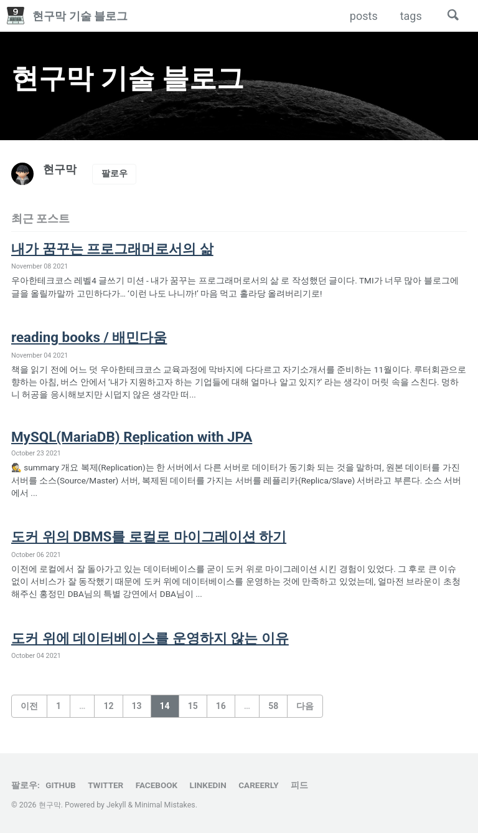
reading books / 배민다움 (90, 337)
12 (108, 706)
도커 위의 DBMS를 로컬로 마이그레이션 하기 (154, 536)
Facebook (156, 785)
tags (410, 15)
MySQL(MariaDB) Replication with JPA (132, 437)
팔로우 (114, 173)
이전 (29, 706)
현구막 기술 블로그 (80, 15)
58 (273, 706)
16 (221, 706)
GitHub (60, 785)
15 (193, 706)
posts (363, 15)
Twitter (105, 785)
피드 (299, 785)
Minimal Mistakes (164, 804)
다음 (305, 706)
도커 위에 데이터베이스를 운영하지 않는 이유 (156, 638)
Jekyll (116, 804)
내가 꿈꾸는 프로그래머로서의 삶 (116, 248)
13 (137, 706)
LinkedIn (208, 785)
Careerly (258, 785)
